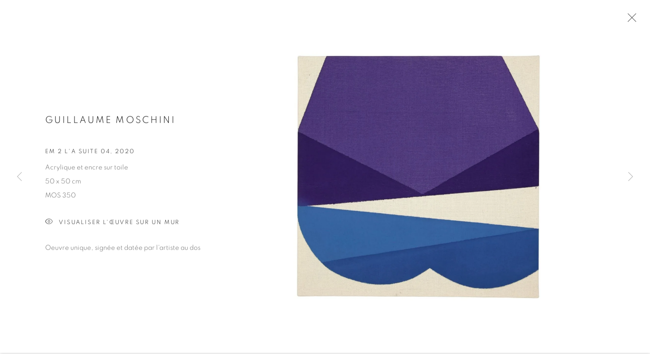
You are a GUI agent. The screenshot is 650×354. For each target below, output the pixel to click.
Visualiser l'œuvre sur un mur (112, 224)
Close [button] (629, 20)
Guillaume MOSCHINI (110, 121)
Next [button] (630, 177)
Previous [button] (19, 177)
